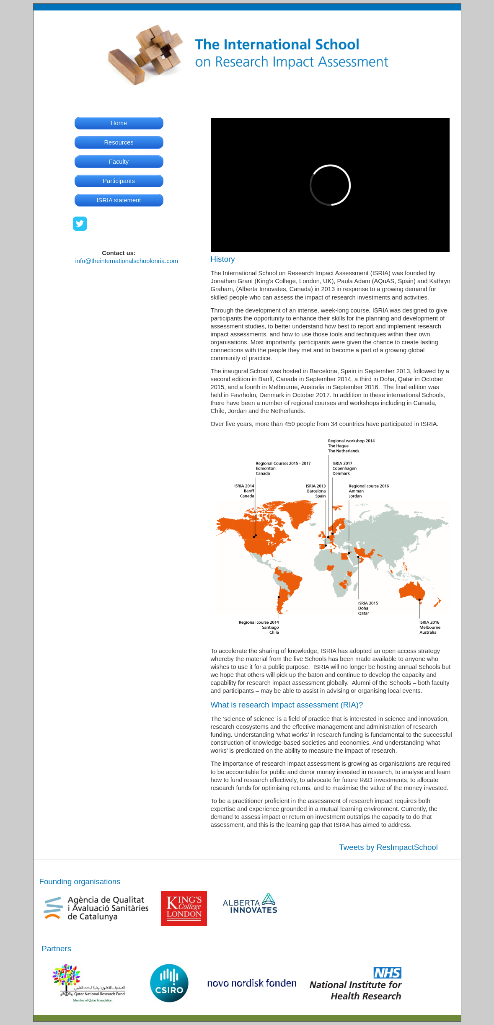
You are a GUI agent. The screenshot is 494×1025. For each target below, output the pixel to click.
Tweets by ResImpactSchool (388, 847)
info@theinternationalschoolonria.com (126, 261)
